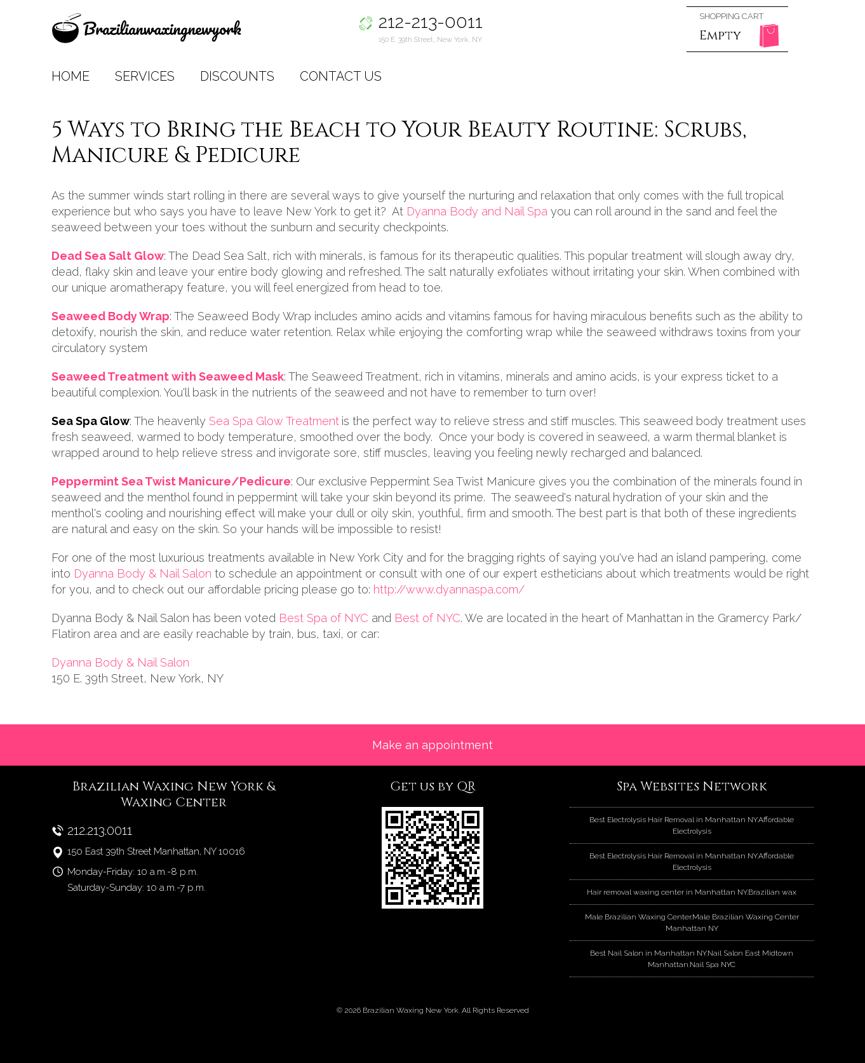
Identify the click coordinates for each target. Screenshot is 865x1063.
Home (70, 76)
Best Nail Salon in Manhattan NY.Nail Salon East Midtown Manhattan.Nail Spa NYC (691, 959)
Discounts (237, 76)
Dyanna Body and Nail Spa (478, 211)
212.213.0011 (99, 830)
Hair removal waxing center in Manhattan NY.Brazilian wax (691, 892)
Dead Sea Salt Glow (107, 255)
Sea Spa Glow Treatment (275, 421)
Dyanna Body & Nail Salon (144, 573)
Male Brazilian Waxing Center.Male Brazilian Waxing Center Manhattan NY (692, 922)
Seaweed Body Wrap (110, 316)
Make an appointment (432, 745)
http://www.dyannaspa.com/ (449, 589)
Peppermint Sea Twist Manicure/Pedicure (171, 481)
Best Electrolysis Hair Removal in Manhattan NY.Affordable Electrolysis (691, 825)
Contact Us (341, 76)
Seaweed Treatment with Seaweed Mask (167, 376)
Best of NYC (427, 618)
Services (145, 76)
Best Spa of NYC (323, 618)
